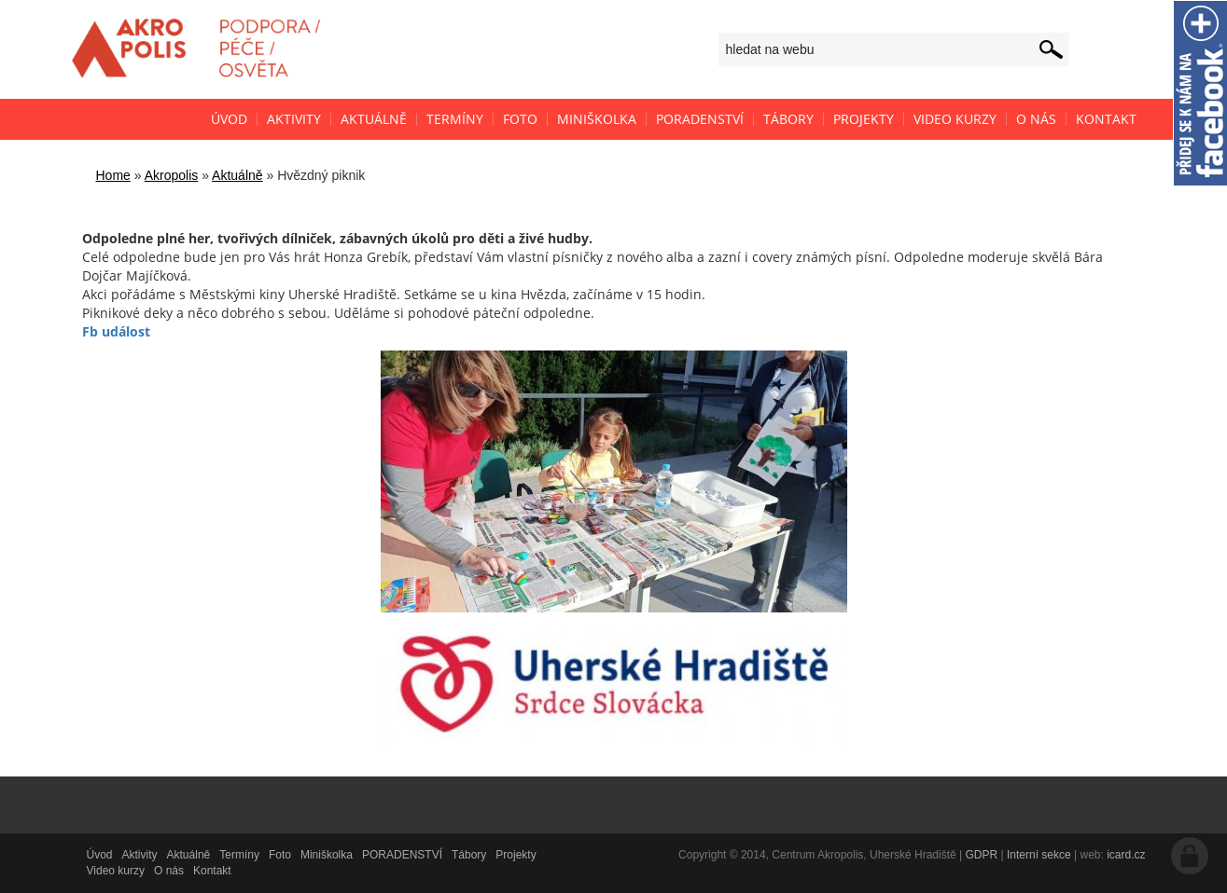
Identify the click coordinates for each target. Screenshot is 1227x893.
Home (113, 175)
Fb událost (116, 331)
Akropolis (172, 175)
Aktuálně (237, 175)
